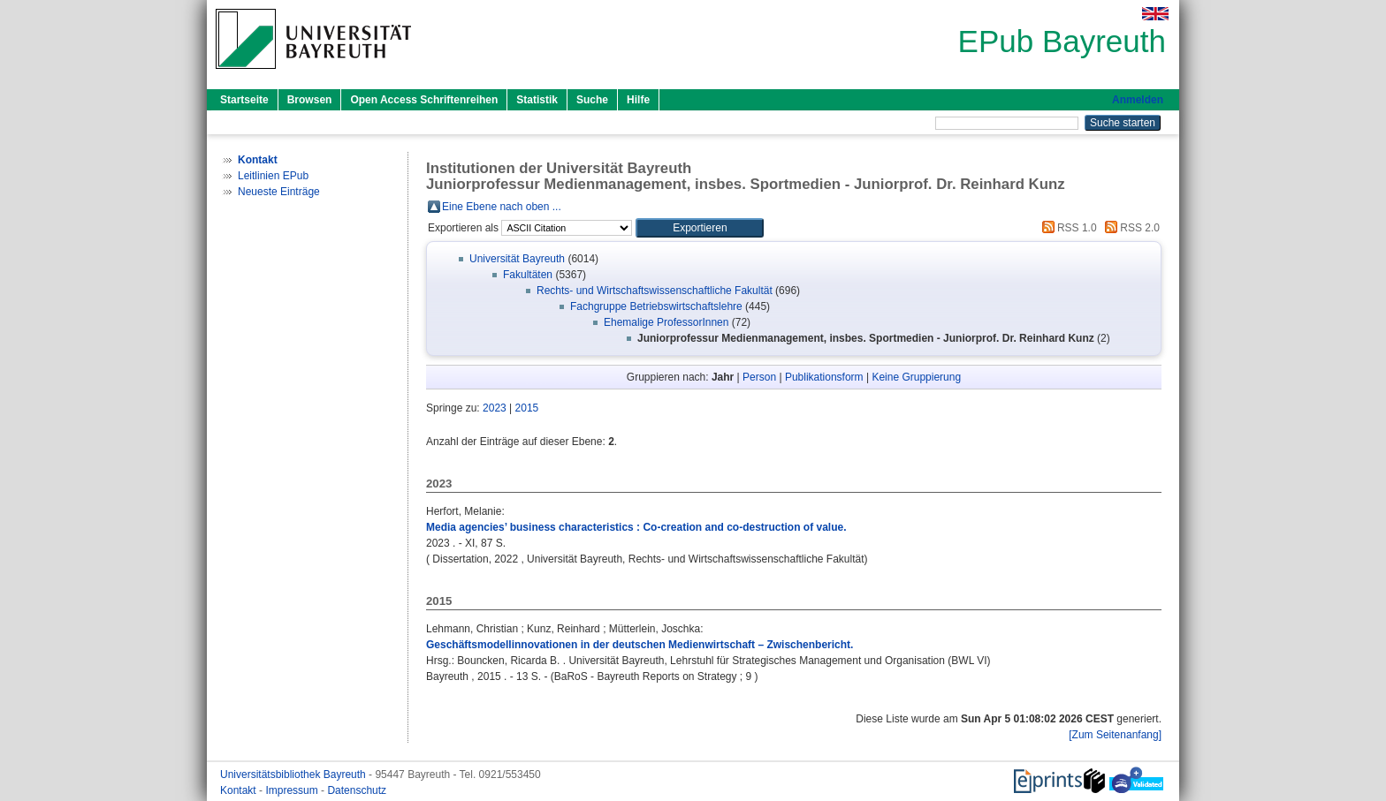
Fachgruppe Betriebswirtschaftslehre (656, 306)
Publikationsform (824, 377)
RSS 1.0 (1067, 228)
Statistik (537, 100)
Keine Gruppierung (916, 377)
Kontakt (239, 790)
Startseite (244, 100)
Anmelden (1137, 100)
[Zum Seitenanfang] (1115, 735)
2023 (494, 408)
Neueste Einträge (279, 191)
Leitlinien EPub (273, 176)
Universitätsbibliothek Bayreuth (294, 774)
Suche (592, 100)
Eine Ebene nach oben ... (501, 206)
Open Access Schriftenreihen (424, 100)
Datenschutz (356, 790)
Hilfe (638, 100)
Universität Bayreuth (517, 259)
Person (759, 377)
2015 (527, 408)
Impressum (293, 790)
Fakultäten (527, 274)
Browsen (309, 100)
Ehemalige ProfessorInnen (666, 322)
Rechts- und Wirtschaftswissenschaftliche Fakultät (655, 290)
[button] (700, 228)
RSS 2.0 (1130, 228)
